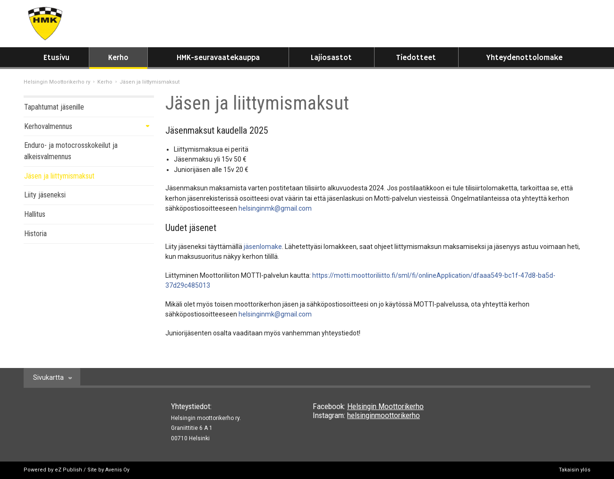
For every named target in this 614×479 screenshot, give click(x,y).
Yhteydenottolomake (524, 58)
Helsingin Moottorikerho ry (57, 82)
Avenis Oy (117, 470)
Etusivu (56, 58)
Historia (35, 233)
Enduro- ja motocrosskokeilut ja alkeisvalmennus (71, 151)
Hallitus (34, 214)
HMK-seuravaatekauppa (218, 58)
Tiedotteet (416, 58)
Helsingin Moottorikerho (385, 406)
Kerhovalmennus (48, 126)
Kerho (118, 58)
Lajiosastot (331, 58)
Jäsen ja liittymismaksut (59, 175)
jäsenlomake (263, 246)
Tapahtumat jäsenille (54, 107)
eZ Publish (68, 470)
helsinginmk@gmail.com (275, 208)
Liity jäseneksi (45, 194)
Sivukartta (48, 377)
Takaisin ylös (574, 470)
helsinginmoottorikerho (383, 415)
